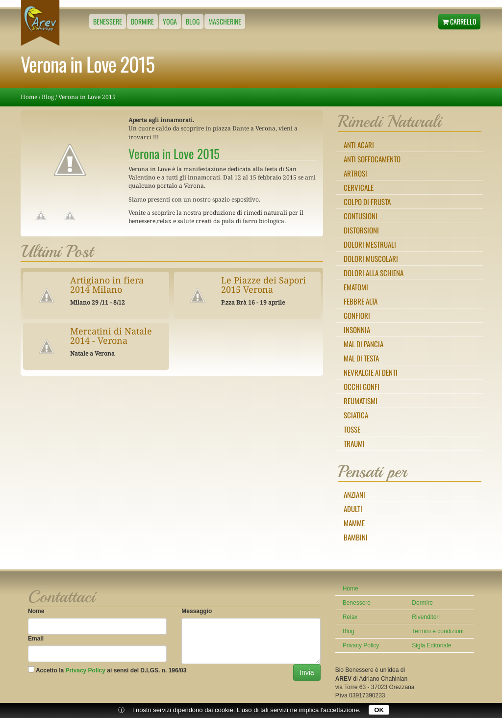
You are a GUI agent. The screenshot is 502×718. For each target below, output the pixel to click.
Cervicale (359, 187)
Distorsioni (361, 230)
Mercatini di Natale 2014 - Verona (111, 336)
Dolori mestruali (370, 244)
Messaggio (196, 611)
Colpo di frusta (367, 201)
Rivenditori (426, 617)
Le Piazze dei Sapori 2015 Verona (263, 285)
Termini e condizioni (437, 631)
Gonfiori (357, 315)
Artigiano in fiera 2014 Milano (107, 285)
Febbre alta (360, 301)
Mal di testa (361, 358)
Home (29, 97)
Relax (350, 617)
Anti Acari (359, 144)
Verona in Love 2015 (87, 97)
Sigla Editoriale (431, 645)
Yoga (170, 21)
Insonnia (357, 329)
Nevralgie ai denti (371, 372)
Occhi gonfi (361, 386)
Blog (193, 21)
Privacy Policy (85, 670)
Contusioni (360, 215)
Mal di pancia (363, 343)
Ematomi (356, 287)
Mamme (354, 522)
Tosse (352, 429)
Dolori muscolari (371, 258)
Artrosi (355, 173)
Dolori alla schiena (373, 272)
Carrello (459, 21)
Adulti (353, 508)
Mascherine (224, 21)
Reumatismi (360, 400)
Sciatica (356, 415)
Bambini (356, 537)
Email (36, 638)
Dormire (142, 21)
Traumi (354, 443)
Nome (36, 611)
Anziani (354, 494)
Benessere (107, 21)
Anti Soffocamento (372, 159)
